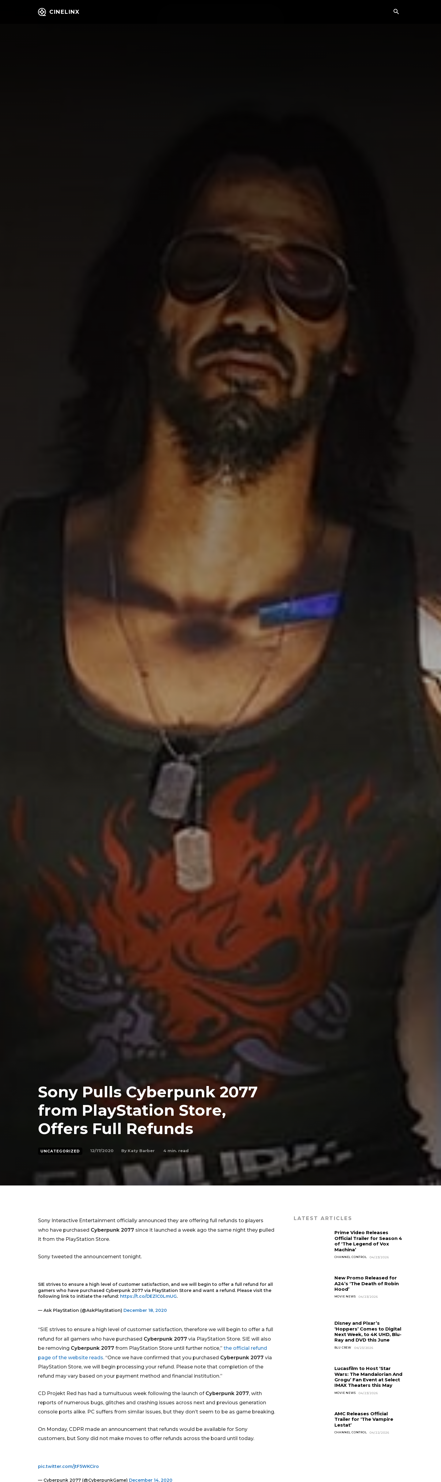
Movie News (346, 1297)
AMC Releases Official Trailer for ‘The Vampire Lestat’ (366, 1419)
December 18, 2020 (145, 1310)
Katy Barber (141, 1150)
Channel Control (351, 1257)
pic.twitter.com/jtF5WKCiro (68, 1466)
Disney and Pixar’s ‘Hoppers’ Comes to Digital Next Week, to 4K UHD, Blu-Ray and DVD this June (366, 1334)
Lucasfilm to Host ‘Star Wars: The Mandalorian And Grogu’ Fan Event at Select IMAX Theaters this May (368, 1379)
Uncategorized (60, 1151)
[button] (396, 12)
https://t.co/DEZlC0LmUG (148, 1296)
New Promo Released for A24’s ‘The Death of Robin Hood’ (368, 1283)
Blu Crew (344, 1353)
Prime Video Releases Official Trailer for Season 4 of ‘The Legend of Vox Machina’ (368, 1241)
